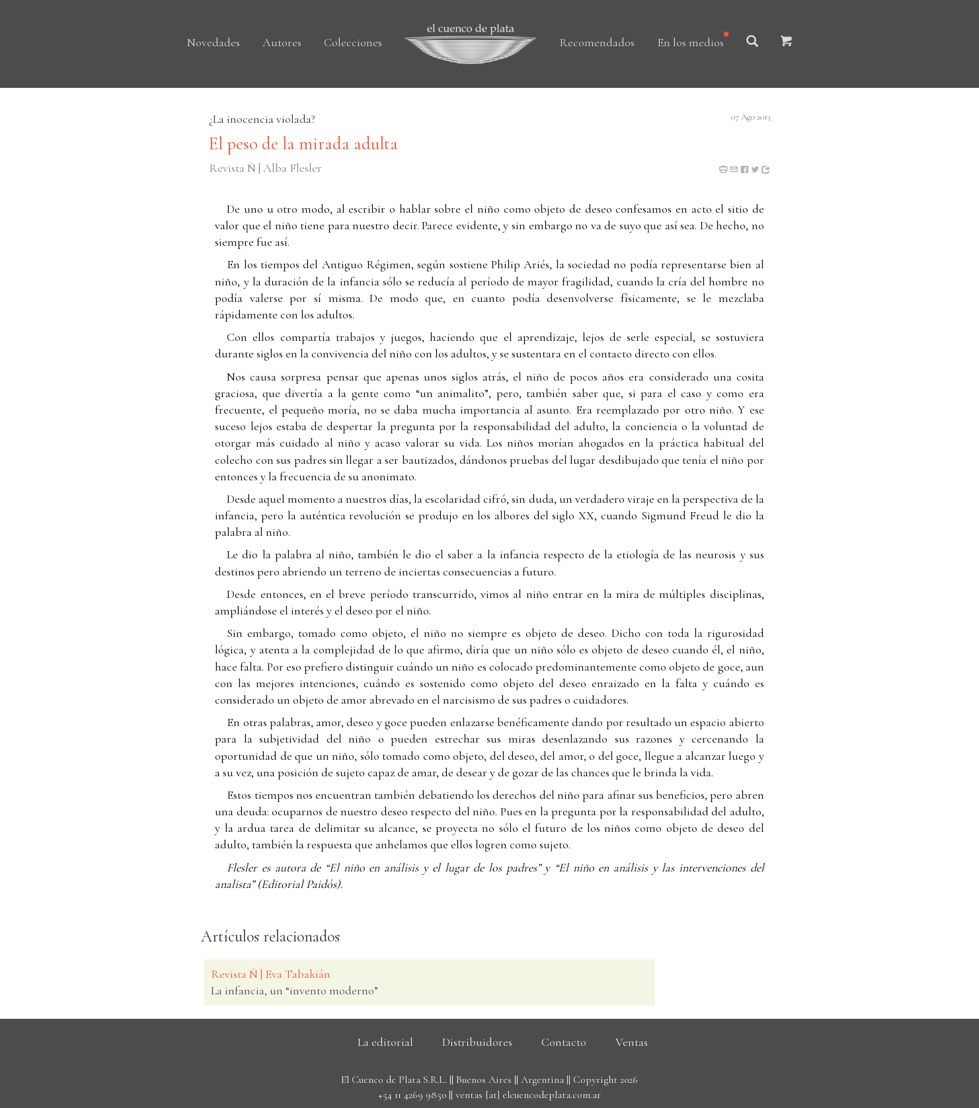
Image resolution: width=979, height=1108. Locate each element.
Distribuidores (477, 1042)
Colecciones (353, 42)
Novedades (213, 42)
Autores (281, 42)
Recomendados (597, 42)
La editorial (385, 1042)
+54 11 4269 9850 (412, 1094)
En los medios (690, 42)
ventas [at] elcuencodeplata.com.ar (528, 1094)
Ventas (631, 1042)
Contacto (563, 1042)
